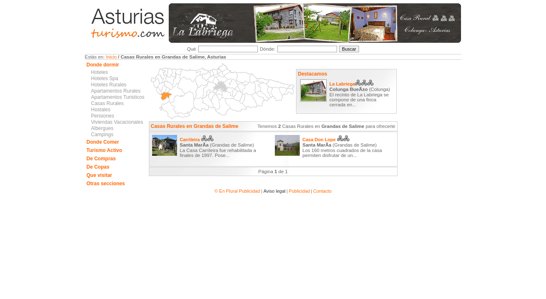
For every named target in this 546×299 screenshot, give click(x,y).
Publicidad (299, 191)
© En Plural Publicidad (237, 191)
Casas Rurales (107, 103)
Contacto (322, 191)
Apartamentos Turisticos (118, 97)
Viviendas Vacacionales (117, 122)
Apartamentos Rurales (116, 91)
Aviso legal (274, 191)
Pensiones (102, 116)
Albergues (102, 128)
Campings (102, 134)
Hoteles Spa (104, 78)
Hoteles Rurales (108, 85)
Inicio (111, 56)
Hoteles (99, 72)
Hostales (101, 110)
